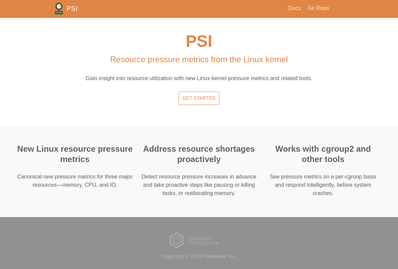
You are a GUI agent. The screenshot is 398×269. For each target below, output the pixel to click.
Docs (294, 8)
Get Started (198, 98)
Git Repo (318, 8)
